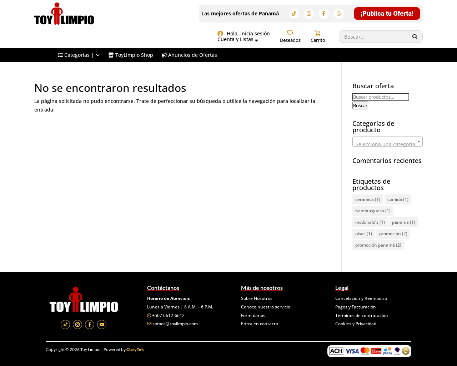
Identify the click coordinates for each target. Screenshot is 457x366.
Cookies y (345, 324)
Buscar (360, 105)
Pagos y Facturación (355, 307)
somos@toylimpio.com (175, 324)
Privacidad (366, 324)
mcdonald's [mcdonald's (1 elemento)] (370, 222)
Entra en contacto (259, 324)
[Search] (415, 36)
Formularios (253, 315)
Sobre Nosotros (256, 298)
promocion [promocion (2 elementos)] (393, 234)
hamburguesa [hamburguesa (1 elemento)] (373, 211)
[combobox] (387, 142)
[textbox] (387, 144)
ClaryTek (135, 349)
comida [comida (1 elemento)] (397, 199)
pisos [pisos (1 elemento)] (363, 234)
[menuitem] (79, 55)
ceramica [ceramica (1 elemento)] (367, 199)
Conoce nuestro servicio (265, 307)
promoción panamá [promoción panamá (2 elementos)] (378, 245)
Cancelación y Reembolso (361, 298)
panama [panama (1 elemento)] (403, 222)
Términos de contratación (361, 315)
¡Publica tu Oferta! (387, 13)
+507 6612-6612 (168, 315)
